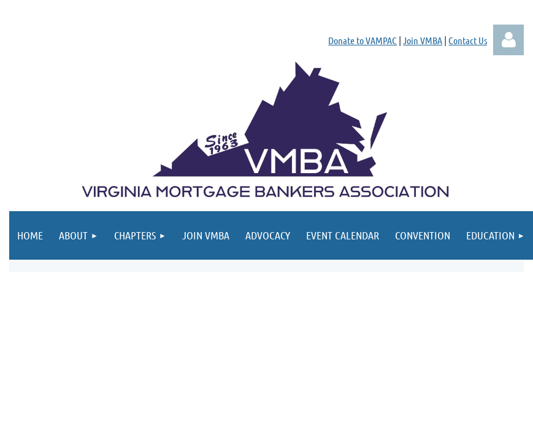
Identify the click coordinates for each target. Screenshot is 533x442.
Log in (508, 40)
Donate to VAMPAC (362, 40)
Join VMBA (422, 40)
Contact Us (467, 40)
